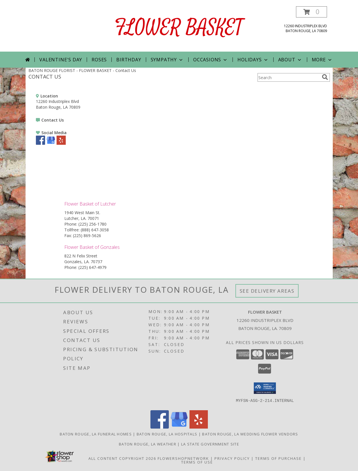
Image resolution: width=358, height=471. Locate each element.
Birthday (128, 59)
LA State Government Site (210, 444)
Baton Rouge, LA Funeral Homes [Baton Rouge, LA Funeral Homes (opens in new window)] (96, 434)
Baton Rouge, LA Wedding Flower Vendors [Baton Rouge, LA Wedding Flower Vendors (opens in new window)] (250, 434)
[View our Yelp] (61, 143)
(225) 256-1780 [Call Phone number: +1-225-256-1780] (92, 224)
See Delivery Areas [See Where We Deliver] (267, 291)
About (290, 59)
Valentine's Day (60, 59)
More (322, 59)
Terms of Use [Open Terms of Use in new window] (197, 462)
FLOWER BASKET (179, 27)
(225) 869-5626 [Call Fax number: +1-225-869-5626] (87, 235)
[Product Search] (288, 77)
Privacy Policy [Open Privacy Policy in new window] (232, 458)
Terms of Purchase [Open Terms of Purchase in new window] (278, 458)
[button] (311, 11)
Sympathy (167, 59)
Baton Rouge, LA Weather (147, 444)
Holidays (252, 59)
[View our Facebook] (40, 143)
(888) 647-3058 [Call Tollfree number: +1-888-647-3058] (95, 229)
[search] (325, 77)
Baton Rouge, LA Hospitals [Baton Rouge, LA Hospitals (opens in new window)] (167, 434)
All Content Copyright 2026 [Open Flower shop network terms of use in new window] (122, 458)
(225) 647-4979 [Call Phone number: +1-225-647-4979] (92, 267)
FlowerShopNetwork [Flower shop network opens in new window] (183, 458)
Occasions (210, 59)
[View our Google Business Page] (50, 143)
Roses (99, 59)
